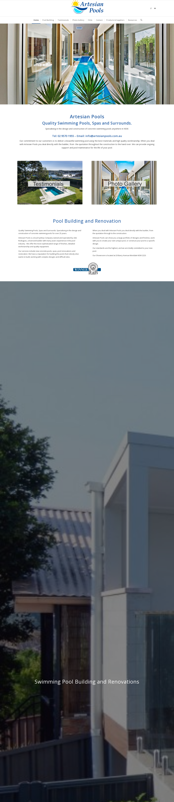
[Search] (140, 20)
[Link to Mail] (155, 8)
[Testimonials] (50, 182)
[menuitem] (36, 20)
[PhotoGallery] (124, 182)
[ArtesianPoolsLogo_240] (87, 8)
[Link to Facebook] (151, 8)
